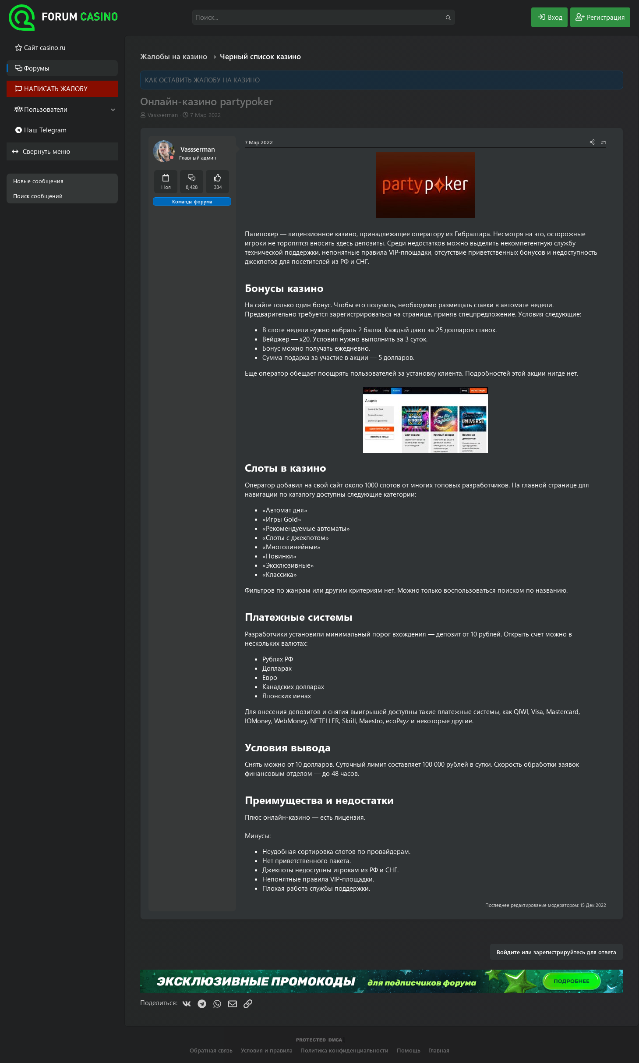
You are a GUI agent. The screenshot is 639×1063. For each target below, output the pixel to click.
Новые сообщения (38, 181)
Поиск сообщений (38, 195)
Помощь (408, 1050)
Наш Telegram (45, 129)
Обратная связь (211, 1050)
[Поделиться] (592, 142)
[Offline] (172, 157)
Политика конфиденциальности (344, 1050)
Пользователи (45, 109)
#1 (603, 142)
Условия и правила (267, 1050)
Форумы (36, 68)
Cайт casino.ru (44, 47)
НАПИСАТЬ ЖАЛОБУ (56, 88)
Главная (438, 1050)
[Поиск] (323, 17)
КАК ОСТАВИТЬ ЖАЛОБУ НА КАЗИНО (202, 79)
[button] (113, 109)
